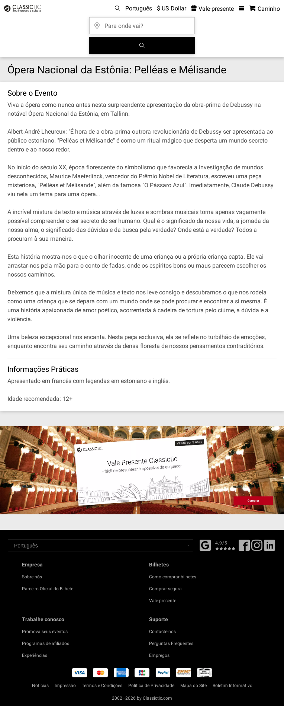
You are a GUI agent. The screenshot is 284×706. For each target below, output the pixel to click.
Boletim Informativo (232, 685)
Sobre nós (32, 576)
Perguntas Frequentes (171, 643)
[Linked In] (269, 547)
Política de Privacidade (151, 685)
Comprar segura (165, 588)
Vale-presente (162, 600)
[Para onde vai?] (142, 23)
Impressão (65, 685)
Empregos (159, 655)
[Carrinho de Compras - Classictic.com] (264, 8)
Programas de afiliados (45, 643)
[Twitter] (256, 547)
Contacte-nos (162, 631)
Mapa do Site (193, 685)
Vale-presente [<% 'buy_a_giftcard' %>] (212, 8)
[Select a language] (100, 545)
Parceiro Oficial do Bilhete (47, 588)
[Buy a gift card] (142, 470)
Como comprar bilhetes (172, 576)
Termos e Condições (102, 685)
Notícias (40, 685)
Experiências (34, 655)
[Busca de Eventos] (142, 45)
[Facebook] (205, 544)
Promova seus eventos (45, 631)
